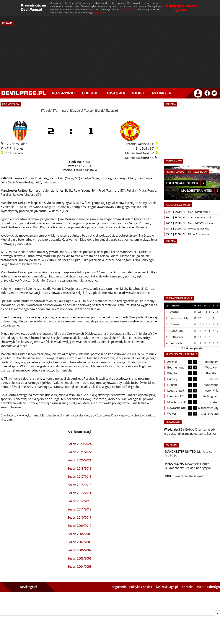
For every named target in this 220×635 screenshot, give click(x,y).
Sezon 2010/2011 (79, 518)
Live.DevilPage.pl (166, 587)
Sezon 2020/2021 (79, 460)
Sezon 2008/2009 (79, 534)
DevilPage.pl (28, 587)
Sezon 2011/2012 (79, 509)
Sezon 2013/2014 (79, 493)
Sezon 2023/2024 (79, 444)
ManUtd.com (206, 452)
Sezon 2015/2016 (79, 485)
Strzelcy (76, 111)
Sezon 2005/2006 (79, 558)
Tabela (46, 111)
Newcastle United (197, 464)
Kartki (100, 111)
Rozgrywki (63, 93)
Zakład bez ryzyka (198, 468)
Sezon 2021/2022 (79, 452)
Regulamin (119, 587)
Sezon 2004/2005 (79, 567)
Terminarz (61, 111)
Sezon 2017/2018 (79, 477)
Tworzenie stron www (188, 476)
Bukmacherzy (174, 468)
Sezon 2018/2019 (79, 468)
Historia (116, 93)
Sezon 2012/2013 (79, 501)
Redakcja (161, 93)
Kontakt (187, 587)
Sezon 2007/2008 (79, 542)
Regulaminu (100, 12)
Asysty (89, 111)
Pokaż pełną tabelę (191, 348)
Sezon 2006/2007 (79, 550)
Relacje (112, 111)
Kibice (138, 93)
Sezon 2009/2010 (79, 526)
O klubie (91, 93)
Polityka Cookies (127, 9)
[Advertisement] (110, 54)
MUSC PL (171, 456)
